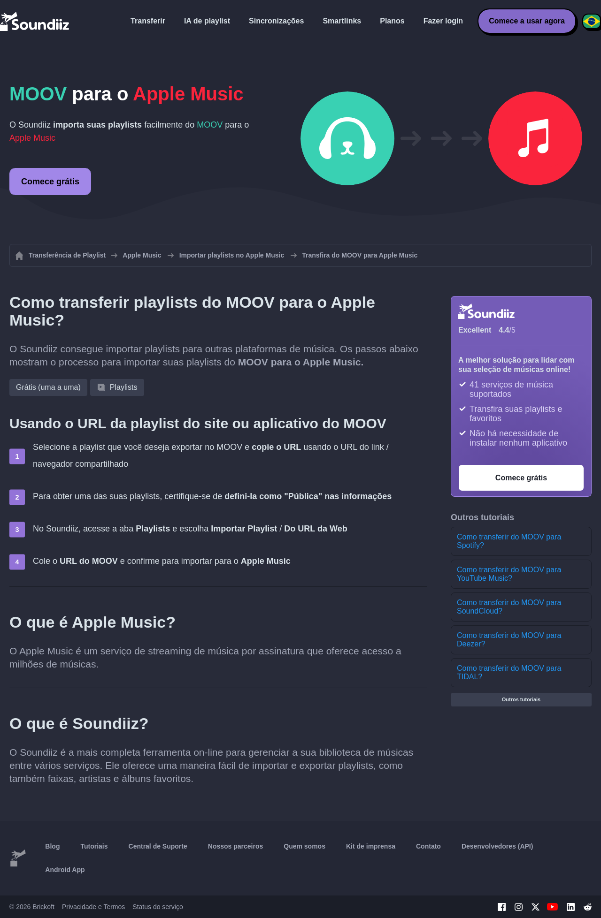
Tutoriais (94, 846)
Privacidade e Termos (93, 906)
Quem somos (304, 846)
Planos (392, 21)
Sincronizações (276, 21)
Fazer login (443, 21)
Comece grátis (50, 181)
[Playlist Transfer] (35, 21)
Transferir (148, 21)
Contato (428, 846)
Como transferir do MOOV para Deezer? (509, 639)
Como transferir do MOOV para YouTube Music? (509, 574)
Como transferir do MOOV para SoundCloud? (509, 607)
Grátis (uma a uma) (48, 387)
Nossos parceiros (235, 846)
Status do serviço (157, 906)
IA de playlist (207, 21)
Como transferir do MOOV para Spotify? (509, 541)
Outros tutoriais (521, 699)
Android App (65, 869)
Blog (52, 846)
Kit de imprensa (370, 846)
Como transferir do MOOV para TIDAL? (509, 672)
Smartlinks (342, 21)
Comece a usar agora (527, 21)
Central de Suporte (158, 846)
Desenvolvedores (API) (497, 846)
